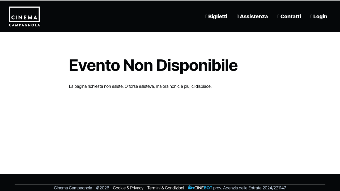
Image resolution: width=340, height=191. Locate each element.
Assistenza (252, 16)
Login (319, 16)
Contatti (289, 16)
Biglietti (216, 16)
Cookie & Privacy (128, 187)
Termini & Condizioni (165, 187)
